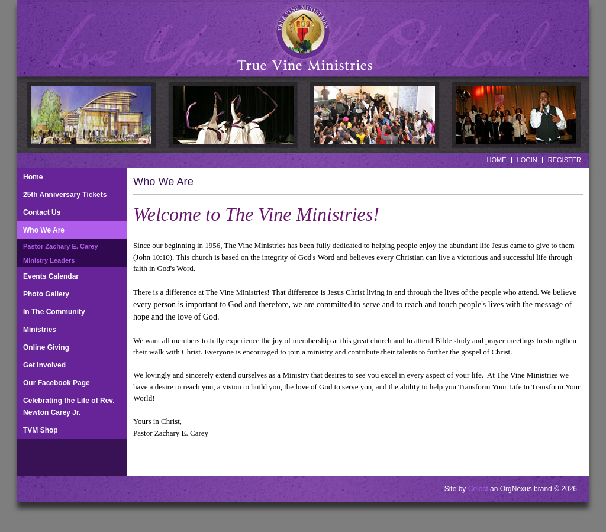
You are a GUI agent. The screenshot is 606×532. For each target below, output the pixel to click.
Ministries (39, 329)
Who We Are (44, 230)
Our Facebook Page (56, 383)
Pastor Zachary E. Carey (60, 246)
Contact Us (41, 212)
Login (527, 159)
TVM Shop (40, 430)
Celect (478, 489)
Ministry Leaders (49, 260)
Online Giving (46, 347)
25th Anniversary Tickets (65, 195)
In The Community (54, 312)
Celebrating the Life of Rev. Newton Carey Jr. (68, 406)
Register (564, 159)
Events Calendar (51, 276)
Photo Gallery (46, 294)
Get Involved (44, 365)
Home (497, 159)
